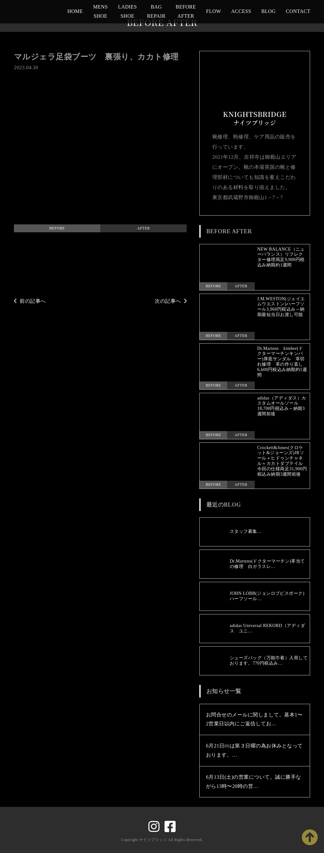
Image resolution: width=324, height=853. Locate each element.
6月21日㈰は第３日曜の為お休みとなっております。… (254, 750)
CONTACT (298, 11)
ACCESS (241, 11)
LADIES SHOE (127, 11)
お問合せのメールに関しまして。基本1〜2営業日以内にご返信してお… (254, 719)
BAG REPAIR (156, 11)
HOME (75, 11)
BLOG (268, 11)
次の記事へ (171, 301)
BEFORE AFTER (186, 11)
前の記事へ (30, 301)
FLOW (213, 11)
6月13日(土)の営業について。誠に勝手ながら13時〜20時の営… (253, 781)
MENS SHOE (100, 11)
